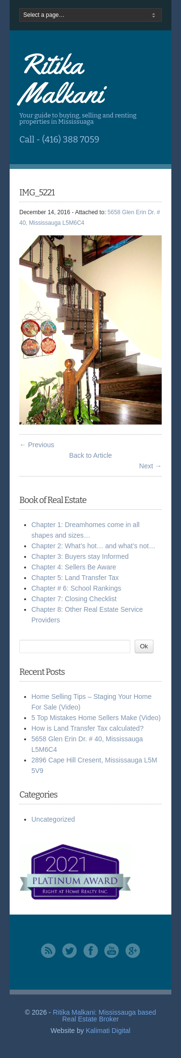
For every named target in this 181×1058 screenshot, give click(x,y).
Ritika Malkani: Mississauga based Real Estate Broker (104, 1015)
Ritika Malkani (61, 78)
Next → (150, 466)
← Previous (36, 445)
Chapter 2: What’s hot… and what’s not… (93, 546)
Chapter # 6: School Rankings (76, 588)
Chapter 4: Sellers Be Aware (73, 567)
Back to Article (90, 455)
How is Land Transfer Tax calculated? (87, 728)
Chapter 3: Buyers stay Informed (80, 556)
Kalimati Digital (108, 1030)
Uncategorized (53, 819)
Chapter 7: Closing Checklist (74, 599)
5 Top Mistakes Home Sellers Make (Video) (96, 718)
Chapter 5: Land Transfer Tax (75, 577)
